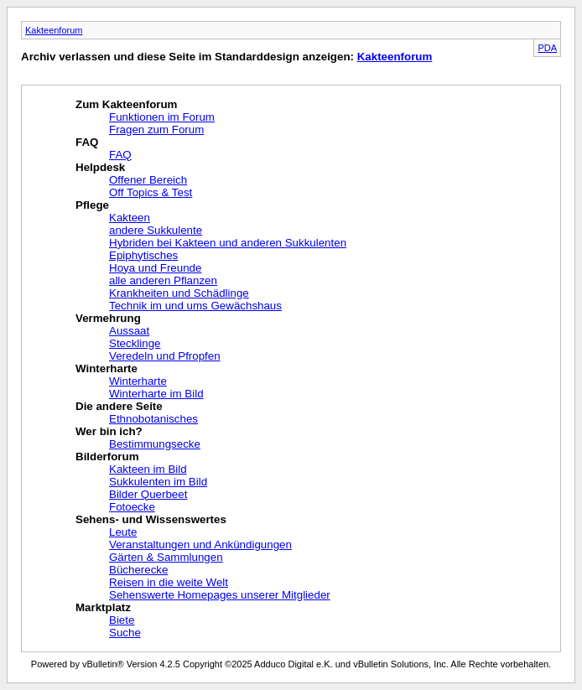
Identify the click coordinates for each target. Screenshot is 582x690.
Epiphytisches (143, 255)
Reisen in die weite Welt (168, 582)
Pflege (92, 205)
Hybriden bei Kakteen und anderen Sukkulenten (227, 242)
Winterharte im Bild (156, 393)
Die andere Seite (119, 406)
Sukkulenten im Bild (158, 481)
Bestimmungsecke (154, 444)
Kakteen (129, 217)
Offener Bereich (148, 180)
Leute (123, 532)
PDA (547, 48)
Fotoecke (132, 507)
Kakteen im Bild (148, 469)
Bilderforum (107, 456)
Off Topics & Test (150, 192)
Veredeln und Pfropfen (165, 356)
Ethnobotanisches (153, 418)
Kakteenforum (53, 30)
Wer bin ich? (109, 431)
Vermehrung (108, 318)
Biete (121, 620)
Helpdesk (100, 167)
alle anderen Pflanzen (163, 280)
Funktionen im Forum (162, 117)
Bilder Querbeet (148, 494)
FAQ (86, 142)
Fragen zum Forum (156, 129)
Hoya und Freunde (155, 268)
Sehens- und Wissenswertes (150, 519)
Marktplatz (103, 607)
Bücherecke (138, 569)
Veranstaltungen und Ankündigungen (200, 544)
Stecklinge (135, 343)
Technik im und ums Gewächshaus (195, 305)
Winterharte (106, 368)
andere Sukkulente (155, 230)
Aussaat (129, 330)
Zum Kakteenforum (126, 104)
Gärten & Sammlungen (166, 557)
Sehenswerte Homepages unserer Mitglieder (219, 595)
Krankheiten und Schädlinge (179, 293)
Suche (125, 632)
